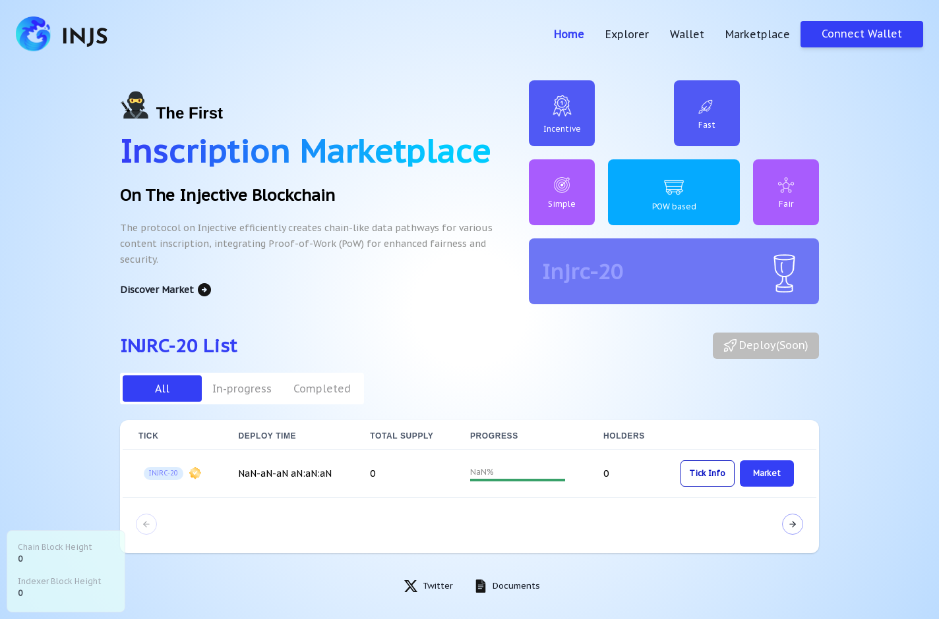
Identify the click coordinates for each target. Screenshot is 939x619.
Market (767, 473)
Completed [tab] (322, 388)
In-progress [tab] (242, 388)
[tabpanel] (469, 486)
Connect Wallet (862, 33)
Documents (516, 585)
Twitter (438, 585)
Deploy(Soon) (765, 345)
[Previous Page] (146, 524)
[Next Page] (792, 524)
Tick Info (707, 473)
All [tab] (162, 388)
